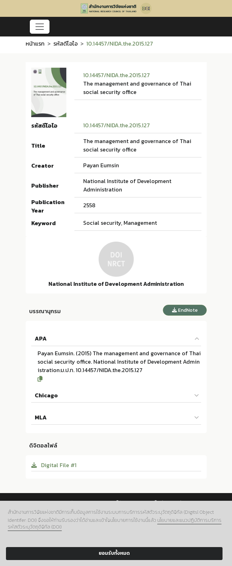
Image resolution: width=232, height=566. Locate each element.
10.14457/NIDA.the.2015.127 (116, 75)
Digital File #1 (54, 465)
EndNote (185, 310)
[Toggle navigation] (39, 27)
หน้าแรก (35, 43)
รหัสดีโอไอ (65, 43)
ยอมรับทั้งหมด (114, 553)
